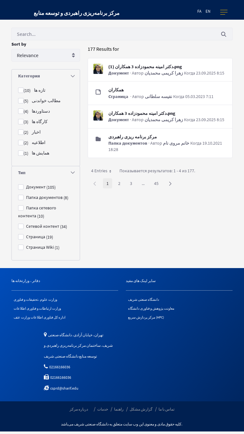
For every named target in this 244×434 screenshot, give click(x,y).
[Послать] (223, 34)
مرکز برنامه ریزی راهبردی (132, 137)
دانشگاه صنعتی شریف (145, 300)
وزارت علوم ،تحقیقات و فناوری (38, 300)
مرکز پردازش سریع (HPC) (148, 319)
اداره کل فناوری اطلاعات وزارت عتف (42, 319)
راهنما (119, 411)
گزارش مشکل (141, 411)
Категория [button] (46, 76)
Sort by (18, 44)
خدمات (102, 411)
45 (158, 184)
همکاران (116, 90)
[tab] (46, 75)
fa (199, 11)
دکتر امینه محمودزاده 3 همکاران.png (141, 113)
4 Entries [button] (103, 172)
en (208, 11)
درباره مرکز (79, 411)
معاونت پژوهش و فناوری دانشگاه (154, 309)
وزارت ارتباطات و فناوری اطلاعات (40, 309)
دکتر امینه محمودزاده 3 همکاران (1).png (145, 66)
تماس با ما (166, 411)
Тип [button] (46, 172)
